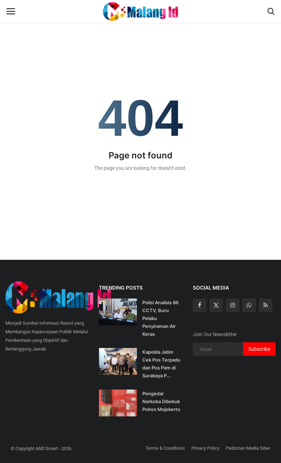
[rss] (265, 305)
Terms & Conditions (165, 448)
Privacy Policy (205, 448)
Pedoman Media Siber (248, 448)
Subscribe (259, 349)
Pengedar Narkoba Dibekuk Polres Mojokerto (161, 401)
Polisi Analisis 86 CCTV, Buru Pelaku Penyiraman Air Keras (160, 318)
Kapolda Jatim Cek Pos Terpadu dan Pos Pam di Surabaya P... (161, 363)
